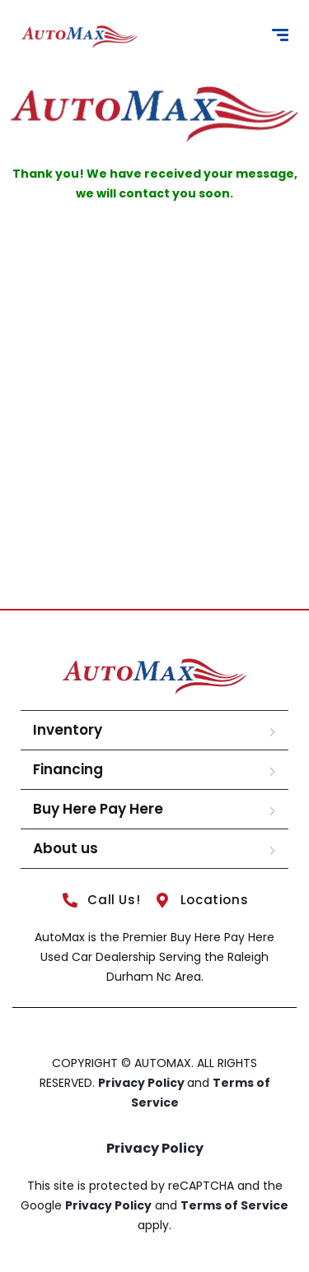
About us (65, 848)
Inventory (67, 730)
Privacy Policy (142, 1083)
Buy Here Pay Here (98, 809)
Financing (68, 769)
